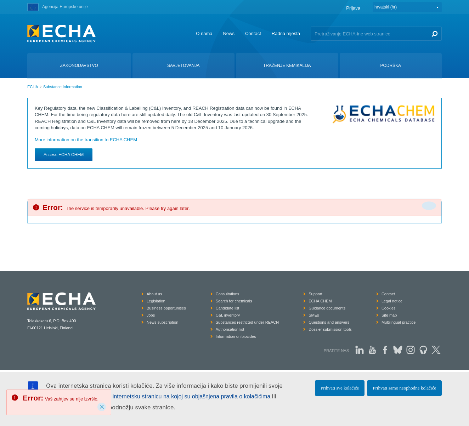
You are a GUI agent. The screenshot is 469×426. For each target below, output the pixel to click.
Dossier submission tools (330, 329)
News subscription (162, 322)
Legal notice (392, 301)
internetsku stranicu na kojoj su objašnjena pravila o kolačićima (192, 396)
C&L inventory (228, 315)
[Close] (101, 407)
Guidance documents (327, 308)
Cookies (389, 308)
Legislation (156, 301)
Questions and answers (329, 322)
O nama (204, 33)
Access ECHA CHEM (64, 154)
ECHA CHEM (320, 301)
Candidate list (227, 308)
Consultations (227, 294)
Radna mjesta (286, 33)
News (228, 33)
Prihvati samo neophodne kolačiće (404, 388)
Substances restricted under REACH (247, 322)
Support (315, 294)
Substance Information (62, 87)
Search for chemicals (234, 301)
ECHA (32, 87)
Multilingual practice (399, 322)
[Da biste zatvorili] (429, 205)
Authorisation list (230, 329)
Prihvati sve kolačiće (340, 388)
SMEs (314, 315)
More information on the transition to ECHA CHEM (86, 139)
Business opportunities (166, 308)
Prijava (353, 8)
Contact (253, 33)
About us (154, 294)
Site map (389, 315)
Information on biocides (236, 336)
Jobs (151, 315)
